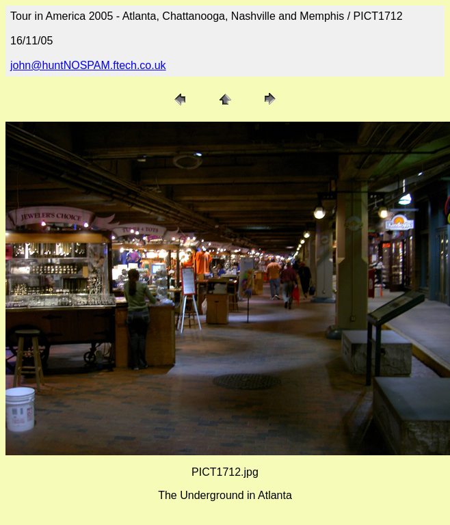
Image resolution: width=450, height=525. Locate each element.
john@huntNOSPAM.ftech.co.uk (88, 65)
